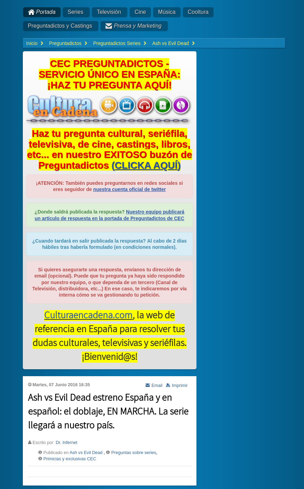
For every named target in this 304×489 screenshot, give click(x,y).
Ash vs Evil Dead (86, 452)
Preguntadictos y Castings (60, 26)
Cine (140, 12)
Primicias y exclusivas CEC (70, 458)
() (146, 165)
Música (167, 12)
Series (75, 12)
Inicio (32, 43)
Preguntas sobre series (133, 452)
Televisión (109, 12)
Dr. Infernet (66, 442)
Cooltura (198, 12)
